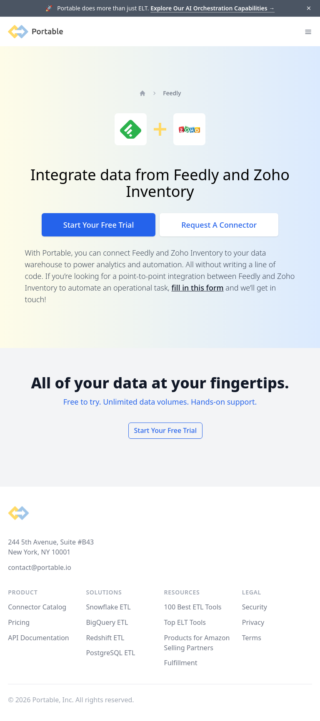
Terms (251, 637)
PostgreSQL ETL (110, 652)
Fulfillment (181, 662)
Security (254, 607)
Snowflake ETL (108, 607)
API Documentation (38, 637)
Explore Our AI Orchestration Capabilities (212, 8)
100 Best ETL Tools (193, 607)
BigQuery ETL (107, 622)
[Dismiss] (308, 8)
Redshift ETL (105, 637)
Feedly (172, 93)
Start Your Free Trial (98, 225)
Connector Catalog (37, 607)
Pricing (19, 622)
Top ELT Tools (185, 622)
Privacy (253, 622)
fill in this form (198, 288)
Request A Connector (219, 225)
